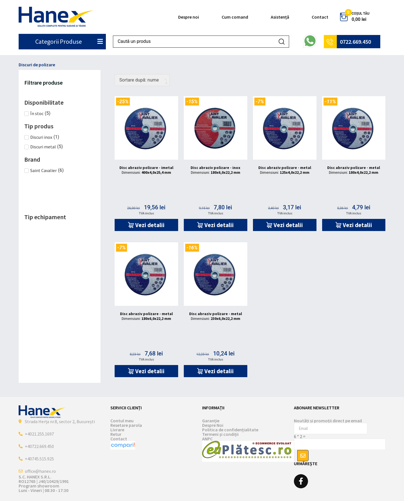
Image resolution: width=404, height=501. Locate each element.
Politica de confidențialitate (230, 429)
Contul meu (122, 420)
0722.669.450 (355, 41)
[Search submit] (281, 41)
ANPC (207, 438)
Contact (320, 17)
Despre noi (188, 17)
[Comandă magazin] (142, 80)
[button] (146, 225)
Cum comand (235, 17)
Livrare (117, 429)
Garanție (210, 420)
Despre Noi (212, 425)
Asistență (280, 17)
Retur (115, 434)
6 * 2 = (299, 436)
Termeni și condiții (220, 434)
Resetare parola (126, 425)
